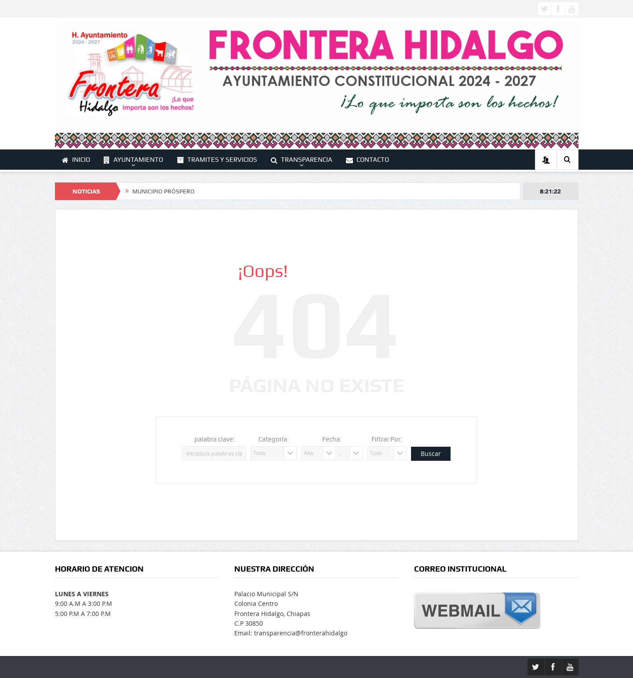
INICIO (76, 159)
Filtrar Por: (386, 439)
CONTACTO (367, 159)
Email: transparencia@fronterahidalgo (290, 633)
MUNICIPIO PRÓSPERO (163, 191)
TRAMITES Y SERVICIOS (217, 159)
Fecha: (332, 439)
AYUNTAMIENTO (133, 159)
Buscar (431, 453)
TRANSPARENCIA (301, 159)
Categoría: (273, 439)
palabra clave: (214, 439)
